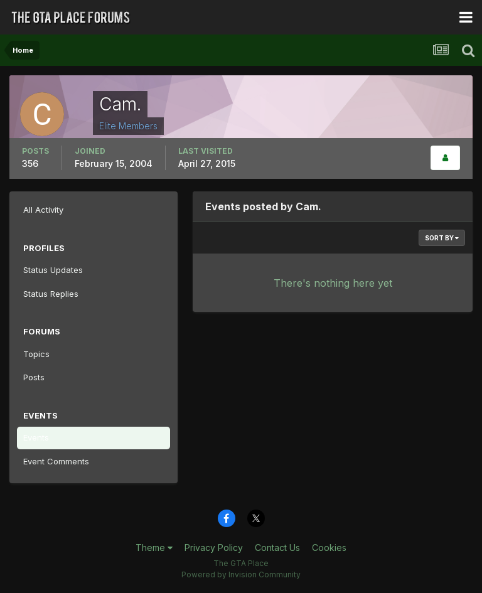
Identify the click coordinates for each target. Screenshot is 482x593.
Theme (154, 547)
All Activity (43, 210)
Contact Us (277, 547)
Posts (34, 377)
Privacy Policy (214, 547)
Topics (36, 354)
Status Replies (50, 294)
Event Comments (56, 461)
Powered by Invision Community (241, 574)
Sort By (442, 238)
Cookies (329, 547)
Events (36, 437)
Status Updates (53, 270)
